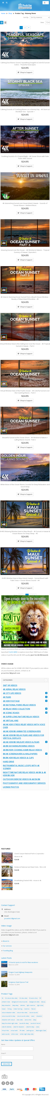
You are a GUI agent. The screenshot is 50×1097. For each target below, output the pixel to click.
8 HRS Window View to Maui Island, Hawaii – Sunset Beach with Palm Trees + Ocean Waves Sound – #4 (25, 579)
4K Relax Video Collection (16, 709)
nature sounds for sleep (8, 1016)
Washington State (41, 1030)
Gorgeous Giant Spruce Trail (18, 982)
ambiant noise (6, 1002)
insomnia (26, 1009)
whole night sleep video (26, 1034)
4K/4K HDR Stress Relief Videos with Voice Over (24, 726)
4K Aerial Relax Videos (14, 689)
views (37, 1027)
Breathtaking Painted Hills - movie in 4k (27, 880)
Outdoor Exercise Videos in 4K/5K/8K (21, 779)
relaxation (39, 1016)
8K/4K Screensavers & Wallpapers (20, 753)
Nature (33, 1009)
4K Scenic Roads (11, 712)
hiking (9, 1009)
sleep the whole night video (10, 1023)
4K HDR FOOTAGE (11, 701)
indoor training (17, 1009)
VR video (22, 1030)
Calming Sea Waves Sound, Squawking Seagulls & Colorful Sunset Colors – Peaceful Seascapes (25, 63)
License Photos (11, 787)
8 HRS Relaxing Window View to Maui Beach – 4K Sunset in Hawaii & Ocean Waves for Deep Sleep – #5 (25, 532)
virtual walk (14, 1030)
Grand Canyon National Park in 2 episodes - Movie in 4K (29, 855)
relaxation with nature (8, 1020)
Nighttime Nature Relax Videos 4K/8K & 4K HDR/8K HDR (24, 774)
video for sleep (30, 1027)
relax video (20, 1020)
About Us (6, 941)
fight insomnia (31, 1005)
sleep (34, 1020)
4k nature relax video (11, 998)
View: (42, 22)
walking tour (30, 1030)
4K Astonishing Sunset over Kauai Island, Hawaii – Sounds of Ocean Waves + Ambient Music (25, 204)
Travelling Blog (8, 951)
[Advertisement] (25, 819)
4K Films (7, 697)
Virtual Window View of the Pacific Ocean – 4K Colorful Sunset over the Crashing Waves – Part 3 (25, 392)
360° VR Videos (10, 685)
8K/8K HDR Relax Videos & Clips (18, 757)
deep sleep (15, 1005)
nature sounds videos (23, 1016)
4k (2, 998)
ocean (32, 1016)
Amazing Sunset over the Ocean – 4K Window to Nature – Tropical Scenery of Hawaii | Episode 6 (25, 251)
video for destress (6, 1027)
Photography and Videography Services (24, 783)
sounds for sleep (24, 1023)
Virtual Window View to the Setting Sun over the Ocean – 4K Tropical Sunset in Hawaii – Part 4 (25, 345)
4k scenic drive (33, 998)
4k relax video (23, 998)
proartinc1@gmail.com (12, 918)
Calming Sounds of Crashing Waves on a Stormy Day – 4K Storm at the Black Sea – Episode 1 (25, 110)
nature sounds (33, 1012)
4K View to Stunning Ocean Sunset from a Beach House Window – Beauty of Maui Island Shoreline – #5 (25, 298)
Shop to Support (26, 72)
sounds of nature (35, 1023)
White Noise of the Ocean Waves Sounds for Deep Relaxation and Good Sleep (25, 485)
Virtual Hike (5, 1030)
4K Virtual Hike (10, 720)
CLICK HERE (13, 652)
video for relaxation (18, 1027)
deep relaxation (6, 1005)
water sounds (5, 1034)
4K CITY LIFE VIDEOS (12, 693)
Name (3, 1044)
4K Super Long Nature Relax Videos (21, 716)
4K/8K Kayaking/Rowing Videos (19, 746)
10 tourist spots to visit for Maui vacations (23, 962)
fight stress (40, 1005)
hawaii (4, 1009)
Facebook (3, 1083)
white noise (14, 1034)
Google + (11, 1083)
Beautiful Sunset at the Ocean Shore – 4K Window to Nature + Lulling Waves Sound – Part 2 (25, 438)
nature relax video (22, 1012)
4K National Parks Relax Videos (19, 705)
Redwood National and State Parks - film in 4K (30, 867)
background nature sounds (19, 1002)
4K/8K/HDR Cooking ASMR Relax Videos (22, 750)
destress (22, 1005)
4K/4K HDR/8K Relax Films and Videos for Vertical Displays (23, 737)
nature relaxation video (8, 1012)
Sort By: (26, 17)
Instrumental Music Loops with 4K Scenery (21, 767)
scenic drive (28, 1020)
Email (3, 1053)
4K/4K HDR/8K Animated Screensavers (22, 731)
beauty (43, 1002)
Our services (7, 946)
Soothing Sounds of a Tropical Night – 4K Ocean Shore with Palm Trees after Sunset (25, 157)
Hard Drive (8, 761)
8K (40, 998)
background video (34, 1002)
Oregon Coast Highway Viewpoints (20, 972)
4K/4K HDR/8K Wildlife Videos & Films (21, 742)
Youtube (7, 1083)
